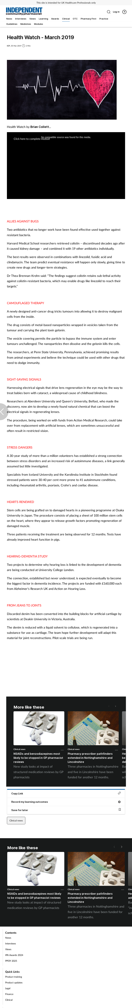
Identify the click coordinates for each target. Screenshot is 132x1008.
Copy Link (66, 793)
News (8, 937)
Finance (9, 994)
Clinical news (19, 749)
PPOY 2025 (11, 960)
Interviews (10, 943)
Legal (7, 988)
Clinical (8, 999)
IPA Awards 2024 (14, 955)
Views (8, 949)
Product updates (13, 982)
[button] (115, 706)
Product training (13, 976)
